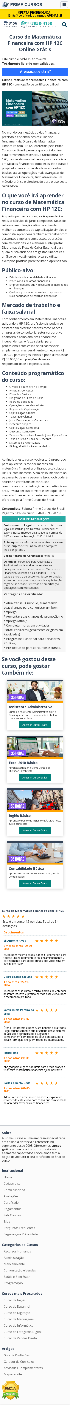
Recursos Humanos (17, 1251)
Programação (13, 1283)
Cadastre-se (12, 1184)
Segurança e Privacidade (21, 1234)
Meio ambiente (14, 1264)
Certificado (11, 1203)
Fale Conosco (13, 1215)
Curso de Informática (18, 1325)
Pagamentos (12, 1209)
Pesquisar (64, 24)
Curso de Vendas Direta (20, 1338)
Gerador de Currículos (19, 1362)
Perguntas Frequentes (19, 1228)
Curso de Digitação (17, 1313)
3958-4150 (38, 23)
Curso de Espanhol (17, 1306)
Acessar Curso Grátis (35, 725)
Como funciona (14, 1190)
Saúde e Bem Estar (17, 1277)
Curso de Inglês (15, 1300)
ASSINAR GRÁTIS (35, 71)
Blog (7, 1222)
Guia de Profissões (17, 1355)
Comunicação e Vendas (20, 1270)
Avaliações (11, 1196)
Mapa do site (13, 1374)
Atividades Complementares (23, 1368)
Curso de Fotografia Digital (22, 1332)
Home (8, 1177)
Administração (14, 1258)
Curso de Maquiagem (19, 1319)
